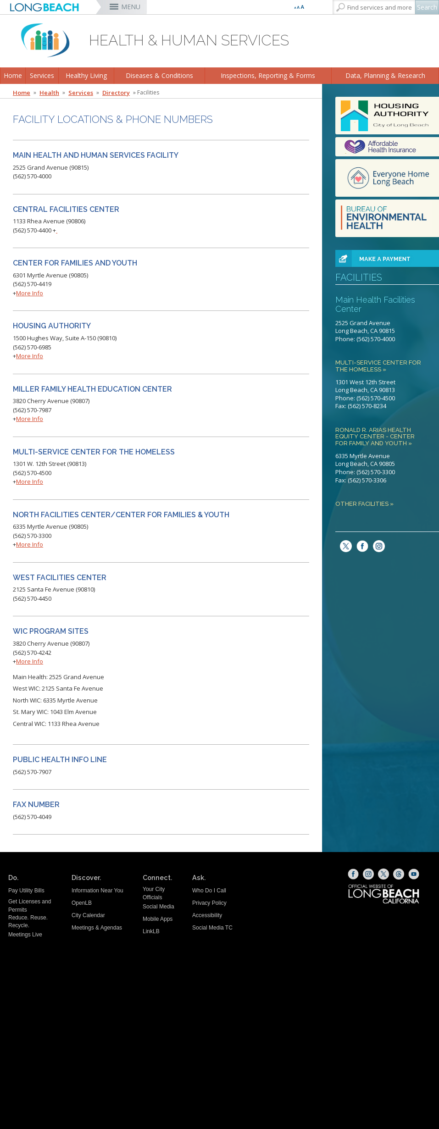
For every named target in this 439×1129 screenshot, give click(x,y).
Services (42, 75)
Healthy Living (86, 75)
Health (49, 93)
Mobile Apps (157, 919)
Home (13, 75)
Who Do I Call (209, 890)
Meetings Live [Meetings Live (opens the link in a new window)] (25, 934)
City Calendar (88, 915)
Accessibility (207, 915)
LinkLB (151, 931)
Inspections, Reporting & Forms (268, 75)
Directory (116, 93)
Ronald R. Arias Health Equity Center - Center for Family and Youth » (375, 437)
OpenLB (82, 903)
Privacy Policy (209, 903)
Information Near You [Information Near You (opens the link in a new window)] (97, 890)
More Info (29, 293)
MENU (130, 6)
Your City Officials (154, 893)
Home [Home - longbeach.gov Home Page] (21, 93)
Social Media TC (212, 927)
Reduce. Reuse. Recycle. (28, 921)
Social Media (158, 906)
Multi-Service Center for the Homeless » (378, 366)
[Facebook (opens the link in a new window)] (353, 874)
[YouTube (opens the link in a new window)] (413, 874)
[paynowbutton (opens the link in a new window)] (376, 258)
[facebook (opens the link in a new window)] (360, 545)
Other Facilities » (364, 504)
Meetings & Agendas (97, 927)
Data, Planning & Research (385, 75)
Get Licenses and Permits (29, 905)
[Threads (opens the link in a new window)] (398, 874)
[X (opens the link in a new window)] (383, 874)
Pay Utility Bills (26, 890)
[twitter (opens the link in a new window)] (343, 545)
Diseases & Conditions (159, 75)
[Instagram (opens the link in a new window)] (376, 545)
